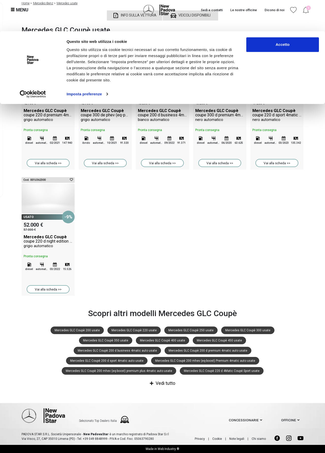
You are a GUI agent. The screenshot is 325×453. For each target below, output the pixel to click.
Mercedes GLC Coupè (48, 115)
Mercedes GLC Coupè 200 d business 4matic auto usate (117, 350)
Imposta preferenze (84, 63)
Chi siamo (259, 439)
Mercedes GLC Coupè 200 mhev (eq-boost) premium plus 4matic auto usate (119, 371)
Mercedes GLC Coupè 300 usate (247, 330)
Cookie (217, 439)
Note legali (236, 439)
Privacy (200, 439)
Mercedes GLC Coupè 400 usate (162, 340)
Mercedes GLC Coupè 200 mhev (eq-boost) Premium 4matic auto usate (205, 361)
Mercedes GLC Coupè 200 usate (77, 330)
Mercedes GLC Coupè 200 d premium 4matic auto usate (208, 350)
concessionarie (244, 420)
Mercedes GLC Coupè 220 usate (134, 330)
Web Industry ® (168, 449)
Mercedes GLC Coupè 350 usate (105, 340)
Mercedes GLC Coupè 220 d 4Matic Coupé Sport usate (221, 371)
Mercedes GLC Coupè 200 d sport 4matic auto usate (106, 361)
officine (288, 420)
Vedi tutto (162, 383)
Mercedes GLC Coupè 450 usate (219, 340)
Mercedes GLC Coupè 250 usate (191, 330)
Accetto (282, 13)
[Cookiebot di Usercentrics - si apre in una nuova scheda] (33, 63)
